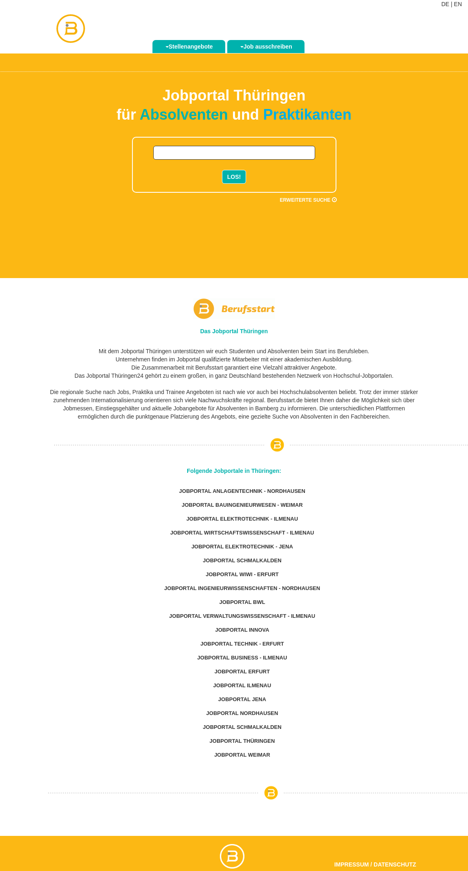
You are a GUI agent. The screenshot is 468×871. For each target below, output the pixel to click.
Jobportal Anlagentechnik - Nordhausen (242, 491)
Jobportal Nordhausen (242, 713)
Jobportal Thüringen (242, 741)
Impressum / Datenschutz (375, 864)
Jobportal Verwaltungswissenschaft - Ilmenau (242, 616)
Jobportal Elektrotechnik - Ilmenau (242, 519)
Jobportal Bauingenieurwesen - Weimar (241, 505)
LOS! (234, 177)
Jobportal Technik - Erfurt (242, 644)
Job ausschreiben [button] (266, 46)
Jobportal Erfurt (242, 671)
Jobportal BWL (242, 602)
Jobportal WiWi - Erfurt (242, 574)
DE (445, 4)
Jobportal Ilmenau (242, 685)
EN (458, 4)
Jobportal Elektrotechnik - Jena (242, 547)
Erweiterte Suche (308, 200)
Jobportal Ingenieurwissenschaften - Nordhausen (242, 588)
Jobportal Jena (242, 699)
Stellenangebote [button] (189, 46)
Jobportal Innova (242, 630)
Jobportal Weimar (242, 755)
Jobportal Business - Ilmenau (242, 658)
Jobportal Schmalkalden (242, 560)
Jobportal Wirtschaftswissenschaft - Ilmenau (242, 533)
